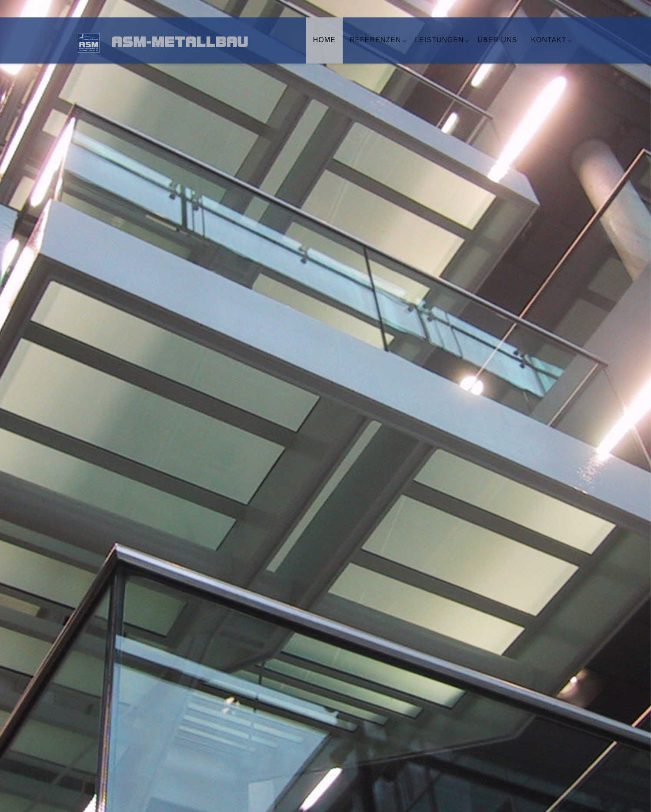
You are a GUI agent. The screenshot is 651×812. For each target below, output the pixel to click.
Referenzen (375, 40)
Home (324, 40)
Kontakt (548, 40)
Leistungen (439, 40)
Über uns (497, 40)
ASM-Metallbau (174, 43)
